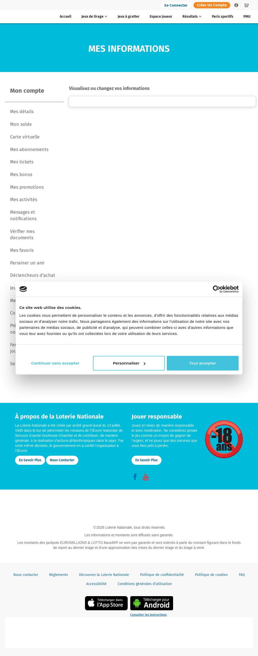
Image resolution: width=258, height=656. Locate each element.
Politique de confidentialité (162, 575)
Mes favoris (22, 250)
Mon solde (21, 124)
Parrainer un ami (27, 263)
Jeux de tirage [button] (94, 16)
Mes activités (23, 199)
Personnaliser (128, 366)
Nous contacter (62, 460)
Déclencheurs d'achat (32, 275)
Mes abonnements (29, 149)
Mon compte (27, 90)
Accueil (65, 16)
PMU (246, 16)
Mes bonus (21, 174)
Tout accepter (202, 366)
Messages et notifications (23, 215)
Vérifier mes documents (22, 235)
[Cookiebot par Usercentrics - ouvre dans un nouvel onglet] (217, 286)
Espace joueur (161, 16)
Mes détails (22, 111)
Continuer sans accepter (211, 350)
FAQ (242, 575)
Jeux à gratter (129, 16)
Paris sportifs (222, 16)
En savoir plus (30, 460)
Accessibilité (96, 584)
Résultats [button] (192, 16)
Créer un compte (212, 5)
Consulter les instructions (148, 615)
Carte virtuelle (25, 137)
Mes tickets (21, 162)
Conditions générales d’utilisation (145, 584)
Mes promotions (27, 187)
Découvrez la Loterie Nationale (104, 575)
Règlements (58, 575)
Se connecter (175, 5)
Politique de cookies (211, 575)
